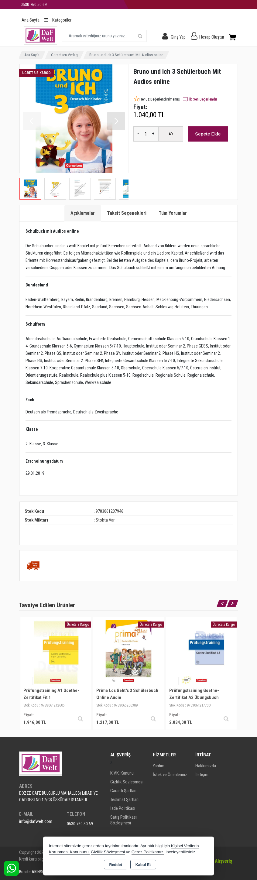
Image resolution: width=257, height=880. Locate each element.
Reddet (115, 865)
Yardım (158, 766)
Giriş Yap (178, 37)
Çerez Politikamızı (148, 852)
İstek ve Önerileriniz (170, 774)
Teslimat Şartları (124, 799)
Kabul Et (143, 865)
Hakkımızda (205, 766)
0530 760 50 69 (80, 823)
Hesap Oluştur (211, 37)
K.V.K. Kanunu (122, 773)
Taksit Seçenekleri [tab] (126, 213)
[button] (116, 121)
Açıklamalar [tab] (82, 213)
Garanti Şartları (123, 790)
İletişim (201, 774)
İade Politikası (122, 808)
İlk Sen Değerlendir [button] (199, 99)
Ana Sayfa (30, 20)
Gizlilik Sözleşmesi (126, 782)
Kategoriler (57, 20)
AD (171, 134)
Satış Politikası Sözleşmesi (123, 820)
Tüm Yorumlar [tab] (173, 213)
